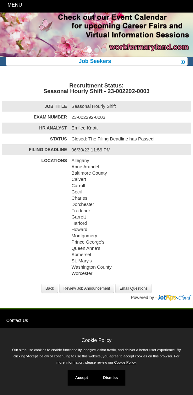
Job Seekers (95, 61)
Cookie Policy (96, 340)
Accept (81, 378)
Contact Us (17, 320)
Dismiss (110, 378)
